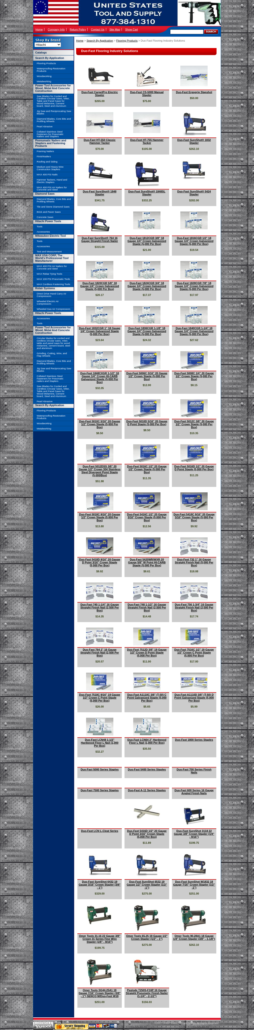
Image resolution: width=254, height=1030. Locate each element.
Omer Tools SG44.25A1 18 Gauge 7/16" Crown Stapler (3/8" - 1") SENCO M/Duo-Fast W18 (100, 993)
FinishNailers (44, 156)
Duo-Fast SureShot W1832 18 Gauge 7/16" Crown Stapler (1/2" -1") (194, 884)
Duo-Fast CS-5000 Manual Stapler (146, 94)
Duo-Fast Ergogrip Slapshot (194, 92)
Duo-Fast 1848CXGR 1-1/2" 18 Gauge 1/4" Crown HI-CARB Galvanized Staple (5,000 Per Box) (99, 378)
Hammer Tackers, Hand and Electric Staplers (52, 181)
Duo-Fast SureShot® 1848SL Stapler (146, 193)
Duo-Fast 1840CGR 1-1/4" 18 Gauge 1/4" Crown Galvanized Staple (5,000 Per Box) (194, 331)
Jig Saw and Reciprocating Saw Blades (54, 112)
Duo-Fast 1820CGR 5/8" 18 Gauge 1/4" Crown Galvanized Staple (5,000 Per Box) (99, 286)
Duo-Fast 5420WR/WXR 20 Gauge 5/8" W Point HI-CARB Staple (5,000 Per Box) (146, 562)
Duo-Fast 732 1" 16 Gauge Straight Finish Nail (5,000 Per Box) (194, 562)
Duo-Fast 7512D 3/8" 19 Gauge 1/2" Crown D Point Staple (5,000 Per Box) (146, 652)
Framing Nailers (45, 151)
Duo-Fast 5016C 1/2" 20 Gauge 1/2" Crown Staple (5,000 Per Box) (146, 469)
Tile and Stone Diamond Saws (53, 206)
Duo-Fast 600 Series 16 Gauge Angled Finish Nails (194, 792)
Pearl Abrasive (45, 126)
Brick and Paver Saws (49, 212)
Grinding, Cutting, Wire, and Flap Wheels (52, 354)
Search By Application (100, 40)
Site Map (114, 29)
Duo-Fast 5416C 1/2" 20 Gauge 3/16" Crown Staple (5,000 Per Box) (146, 517)
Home (39, 29)
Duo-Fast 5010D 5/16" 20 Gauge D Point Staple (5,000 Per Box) (146, 423)
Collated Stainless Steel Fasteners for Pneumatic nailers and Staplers (50, 378)
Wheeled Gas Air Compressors (53, 309)
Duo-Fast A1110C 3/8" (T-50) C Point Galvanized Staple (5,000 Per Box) (147, 697)
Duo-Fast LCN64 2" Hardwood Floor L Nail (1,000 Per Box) (146, 741)
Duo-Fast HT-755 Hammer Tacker (146, 141)
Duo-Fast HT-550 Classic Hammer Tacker (99, 141)
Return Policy (78, 29)
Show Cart (131, 29)
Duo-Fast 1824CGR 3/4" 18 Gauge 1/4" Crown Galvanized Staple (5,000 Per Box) (146, 286)
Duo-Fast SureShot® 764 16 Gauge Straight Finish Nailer (99, 239)
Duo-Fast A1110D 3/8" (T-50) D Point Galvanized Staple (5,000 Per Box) (194, 697)
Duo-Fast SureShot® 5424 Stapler (194, 193)
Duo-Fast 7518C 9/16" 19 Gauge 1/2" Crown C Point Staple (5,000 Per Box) (99, 697)
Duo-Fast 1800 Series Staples (194, 739)
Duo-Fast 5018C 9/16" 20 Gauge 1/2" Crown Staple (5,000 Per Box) (99, 517)
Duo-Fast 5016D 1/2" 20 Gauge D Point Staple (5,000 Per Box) (194, 468)
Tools (39, 226)
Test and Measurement (49, 251)
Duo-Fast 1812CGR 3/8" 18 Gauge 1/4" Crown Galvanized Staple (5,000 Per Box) (146, 241)
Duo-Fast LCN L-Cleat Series (99, 830)
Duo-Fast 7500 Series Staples (100, 790)
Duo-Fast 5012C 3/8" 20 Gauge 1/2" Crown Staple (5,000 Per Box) (194, 424)
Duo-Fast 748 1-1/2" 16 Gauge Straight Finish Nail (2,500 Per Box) (146, 607)
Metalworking (44, 81)
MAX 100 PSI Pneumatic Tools (53, 279)
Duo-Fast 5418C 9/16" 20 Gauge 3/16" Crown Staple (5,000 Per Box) (194, 517)
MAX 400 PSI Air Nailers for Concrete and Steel (52, 188)
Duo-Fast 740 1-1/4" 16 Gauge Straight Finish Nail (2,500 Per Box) (99, 607)
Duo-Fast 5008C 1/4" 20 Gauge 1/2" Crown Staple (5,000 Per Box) (194, 376)
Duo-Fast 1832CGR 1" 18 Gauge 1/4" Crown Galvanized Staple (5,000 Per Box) (99, 331)
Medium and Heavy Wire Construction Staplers (50, 168)
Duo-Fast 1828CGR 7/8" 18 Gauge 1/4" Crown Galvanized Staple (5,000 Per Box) (194, 286)
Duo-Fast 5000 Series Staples (100, 769)
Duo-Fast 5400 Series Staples (147, 769)
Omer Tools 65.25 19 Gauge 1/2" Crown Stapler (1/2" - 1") (146, 937)
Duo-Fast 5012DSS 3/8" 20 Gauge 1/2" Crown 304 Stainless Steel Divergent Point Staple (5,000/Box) (100, 471)
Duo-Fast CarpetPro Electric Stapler (99, 94)
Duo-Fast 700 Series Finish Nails (194, 771)
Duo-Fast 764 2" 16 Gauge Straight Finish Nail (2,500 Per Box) (99, 652)
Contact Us (97, 29)
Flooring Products (126, 40)
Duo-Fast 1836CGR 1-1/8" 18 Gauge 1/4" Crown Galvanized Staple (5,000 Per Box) (146, 331)
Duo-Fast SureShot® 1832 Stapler (194, 141)
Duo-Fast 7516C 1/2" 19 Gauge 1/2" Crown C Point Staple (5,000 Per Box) (194, 652)
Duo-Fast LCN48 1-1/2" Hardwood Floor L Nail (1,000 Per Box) (99, 742)
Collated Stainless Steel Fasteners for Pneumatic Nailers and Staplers (50, 134)
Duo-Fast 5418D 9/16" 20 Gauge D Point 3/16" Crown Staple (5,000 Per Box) (99, 562)
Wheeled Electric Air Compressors (48, 302)
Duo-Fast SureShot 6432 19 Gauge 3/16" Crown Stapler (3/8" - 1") (100, 884)
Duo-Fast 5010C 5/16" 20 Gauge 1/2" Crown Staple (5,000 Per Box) (99, 424)
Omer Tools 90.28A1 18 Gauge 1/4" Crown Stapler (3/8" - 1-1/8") (194, 937)
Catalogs (41, 52)
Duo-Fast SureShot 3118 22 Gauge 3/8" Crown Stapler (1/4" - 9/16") (194, 833)
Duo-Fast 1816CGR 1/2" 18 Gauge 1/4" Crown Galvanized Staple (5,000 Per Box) (194, 241)
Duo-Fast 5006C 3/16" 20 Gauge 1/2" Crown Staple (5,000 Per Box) (146, 376)
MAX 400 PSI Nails (47, 174)
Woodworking (44, 76)
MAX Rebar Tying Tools (49, 273)
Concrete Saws (45, 217)
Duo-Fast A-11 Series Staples (147, 790)
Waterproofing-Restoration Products (51, 69)
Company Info (56, 29)
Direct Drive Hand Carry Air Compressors (51, 294)
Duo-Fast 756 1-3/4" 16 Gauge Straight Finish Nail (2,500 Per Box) (194, 607)
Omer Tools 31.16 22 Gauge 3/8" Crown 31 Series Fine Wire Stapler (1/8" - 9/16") (99, 938)
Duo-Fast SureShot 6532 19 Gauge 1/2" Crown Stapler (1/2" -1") (147, 884)
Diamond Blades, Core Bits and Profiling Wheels (54, 120)
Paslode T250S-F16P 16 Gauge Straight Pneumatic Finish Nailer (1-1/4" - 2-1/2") (147, 993)
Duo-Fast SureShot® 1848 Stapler (99, 193)
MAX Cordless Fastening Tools (53, 284)
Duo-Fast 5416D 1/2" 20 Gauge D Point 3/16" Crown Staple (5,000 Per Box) (146, 833)
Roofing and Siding (47, 161)
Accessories (43, 231)
